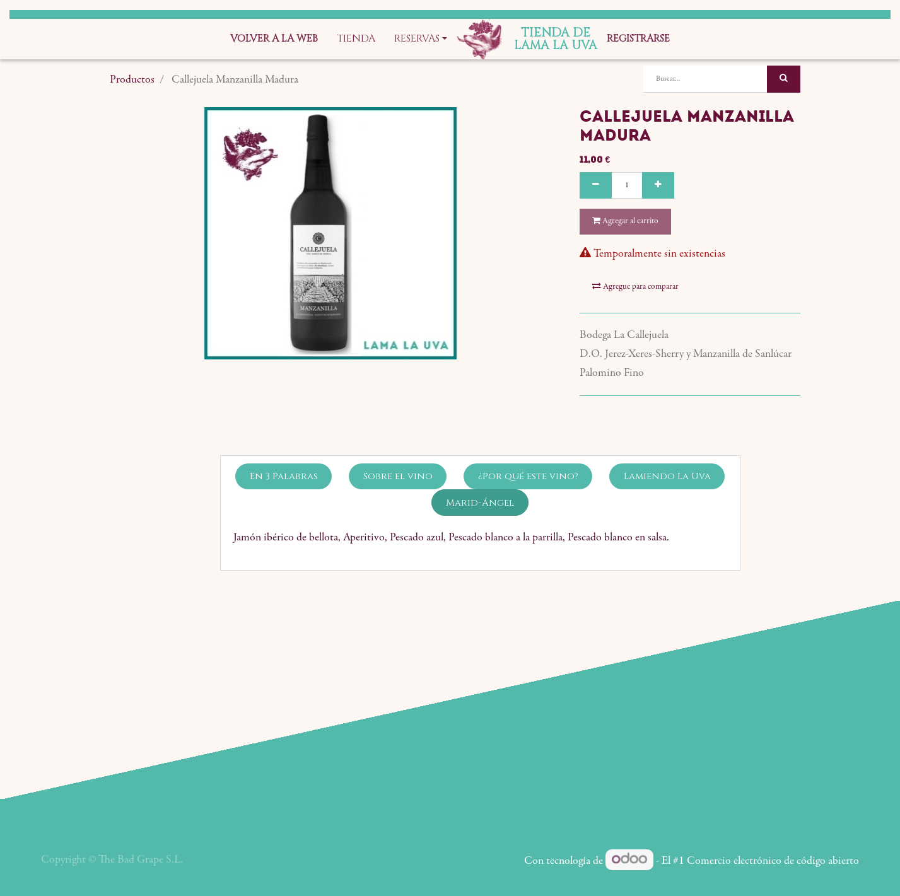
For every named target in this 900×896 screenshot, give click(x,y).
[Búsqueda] (783, 79)
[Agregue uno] (658, 185)
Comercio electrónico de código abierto (773, 861)
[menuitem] (274, 39)
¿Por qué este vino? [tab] (528, 476)
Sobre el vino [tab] (398, 476)
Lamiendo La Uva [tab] (667, 476)
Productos (132, 80)
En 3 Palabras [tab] (284, 476)
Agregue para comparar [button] (635, 286)
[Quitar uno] (596, 185)
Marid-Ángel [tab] (480, 502)
